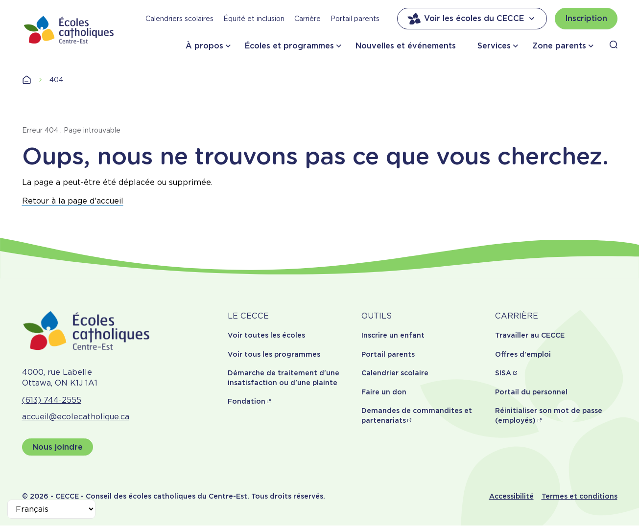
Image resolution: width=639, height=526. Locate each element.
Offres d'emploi (523, 354)
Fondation (246, 401)
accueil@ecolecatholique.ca (75, 416)
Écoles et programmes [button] (289, 45)
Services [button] (494, 45)
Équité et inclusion (253, 19)
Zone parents (559, 45)
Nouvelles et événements (405, 45)
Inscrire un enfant (393, 335)
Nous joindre (57, 447)
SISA (503, 373)
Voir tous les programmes (274, 354)
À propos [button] (204, 45)
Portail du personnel (531, 392)
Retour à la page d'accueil (72, 201)
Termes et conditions (579, 496)
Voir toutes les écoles (266, 335)
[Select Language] (51, 509)
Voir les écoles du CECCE (472, 18)
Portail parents (355, 19)
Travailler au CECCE (530, 335)
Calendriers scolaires (179, 19)
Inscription (586, 18)
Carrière (307, 19)
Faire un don (383, 392)
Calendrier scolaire (394, 373)
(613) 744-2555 (51, 400)
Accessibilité (511, 496)
